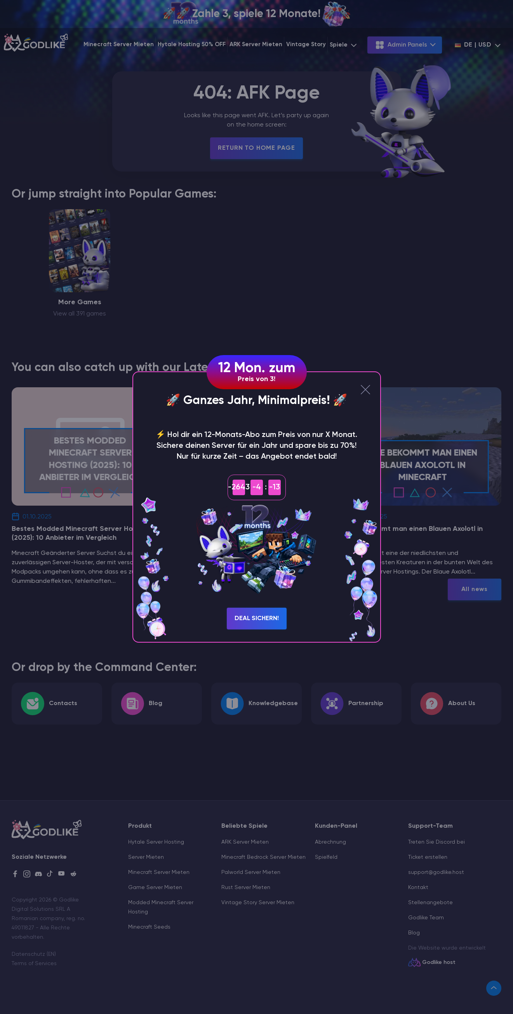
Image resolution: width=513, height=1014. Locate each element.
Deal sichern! (257, 618)
